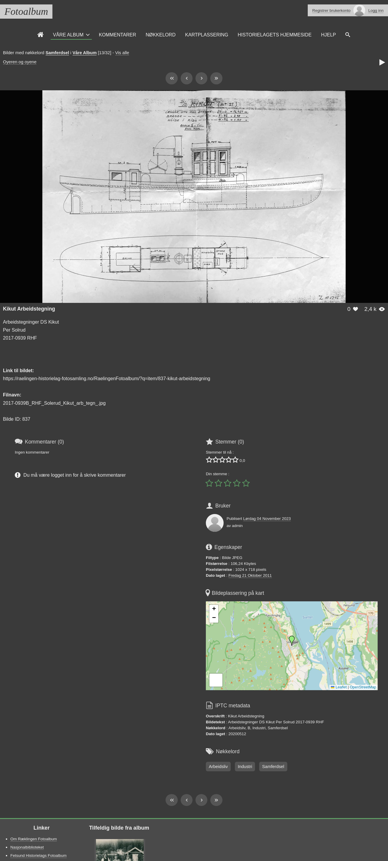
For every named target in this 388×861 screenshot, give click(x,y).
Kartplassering (206, 34)
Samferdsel (57, 52)
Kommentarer (117, 34)
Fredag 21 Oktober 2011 (250, 575)
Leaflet (339, 687)
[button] (292, 641)
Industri (245, 766)
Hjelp (328, 34)
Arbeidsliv (218, 766)
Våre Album (68, 34)
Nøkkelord (161, 34)
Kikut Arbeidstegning (29, 309)
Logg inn (376, 10)
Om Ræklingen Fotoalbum (33, 839)
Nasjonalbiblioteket (27, 847)
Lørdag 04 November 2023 (267, 518)
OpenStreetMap (363, 687)
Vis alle (122, 52)
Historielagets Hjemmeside (275, 34)
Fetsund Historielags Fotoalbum (38, 855)
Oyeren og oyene (19, 62)
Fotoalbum (26, 11)
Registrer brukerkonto (331, 10)
